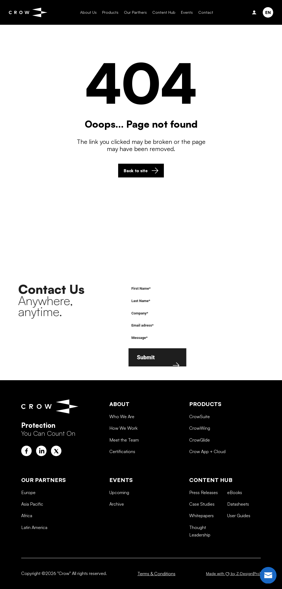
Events (182, 12)
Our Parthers (131, 12)
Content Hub (159, 12)
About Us (84, 12)
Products (106, 12)
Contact (201, 12)
